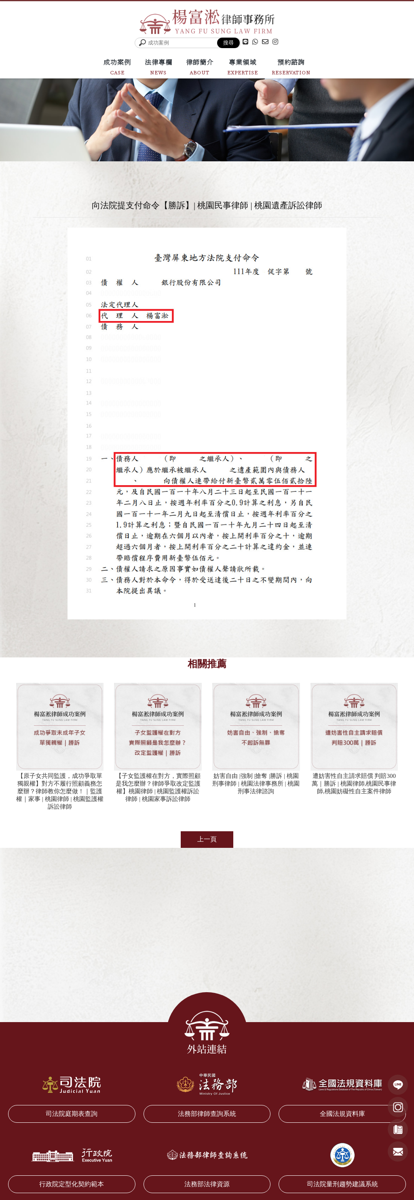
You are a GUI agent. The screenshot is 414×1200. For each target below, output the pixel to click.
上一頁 (207, 840)
